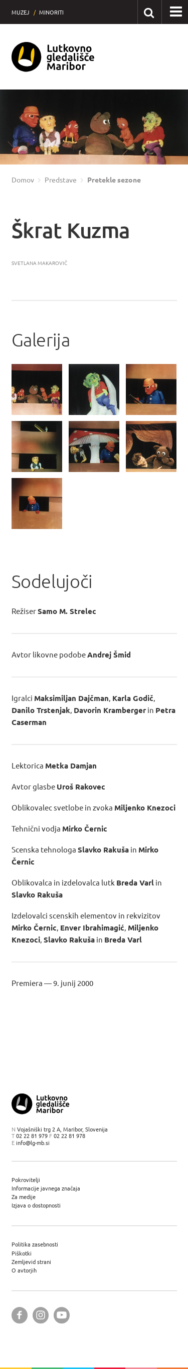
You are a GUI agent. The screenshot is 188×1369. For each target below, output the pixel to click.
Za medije (24, 1197)
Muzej (21, 12)
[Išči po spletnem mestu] (149, 12)
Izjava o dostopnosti (36, 1205)
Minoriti (51, 12)
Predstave (61, 180)
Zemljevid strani (31, 1261)
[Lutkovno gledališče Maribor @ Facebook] (20, 1315)
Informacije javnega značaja (46, 1188)
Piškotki (22, 1253)
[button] (176, 12)
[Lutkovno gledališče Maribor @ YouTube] (62, 1315)
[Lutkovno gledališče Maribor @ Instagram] (41, 1315)
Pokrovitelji (26, 1179)
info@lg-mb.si (33, 1143)
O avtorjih (24, 1270)
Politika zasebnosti (35, 1244)
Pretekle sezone (114, 180)
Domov (23, 180)
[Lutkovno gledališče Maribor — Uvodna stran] (53, 57)
